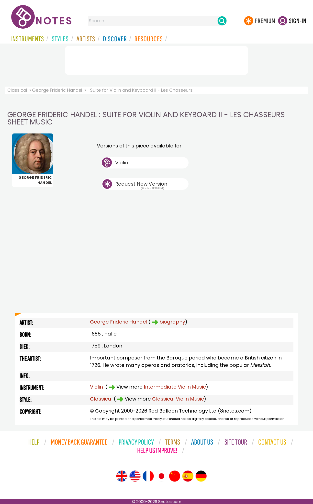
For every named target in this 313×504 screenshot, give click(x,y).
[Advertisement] (156, 59)
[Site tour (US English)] (135, 476)
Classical (17, 90)
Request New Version (141, 183)
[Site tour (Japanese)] (161, 476)
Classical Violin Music (178, 398)
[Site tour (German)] (201, 476)
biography (172, 321)
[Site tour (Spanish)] (188, 476)
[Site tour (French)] (148, 476)
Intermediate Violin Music (175, 386)
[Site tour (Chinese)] (174, 476)
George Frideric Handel (57, 90)
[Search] (222, 20)
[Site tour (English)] (122, 476)
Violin (121, 162)
